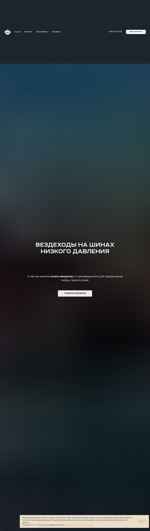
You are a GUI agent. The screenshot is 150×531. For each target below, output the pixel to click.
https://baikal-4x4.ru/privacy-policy (79, 525)
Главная (17, 32)
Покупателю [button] (42, 32)
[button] (136, 32)
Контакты (56, 32)
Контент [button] (28, 32)
